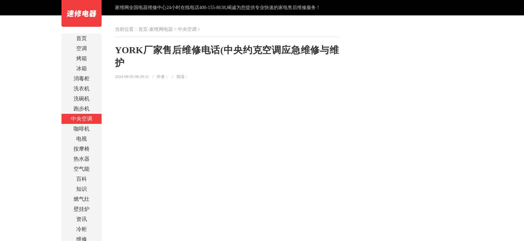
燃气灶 (82, 199)
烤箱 (81, 58)
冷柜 (81, 229)
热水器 (82, 159)
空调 (81, 48)
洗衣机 (82, 88)
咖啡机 (82, 129)
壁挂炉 (82, 209)
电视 (81, 139)
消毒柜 (82, 78)
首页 (81, 38)
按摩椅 (82, 149)
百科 (81, 179)
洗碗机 (82, 98)
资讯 (81, 219)
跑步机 (82, 108)
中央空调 (81, 119)
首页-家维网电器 (155, 29)
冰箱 (81, 68)
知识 (81, 189)
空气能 (82, 169)
